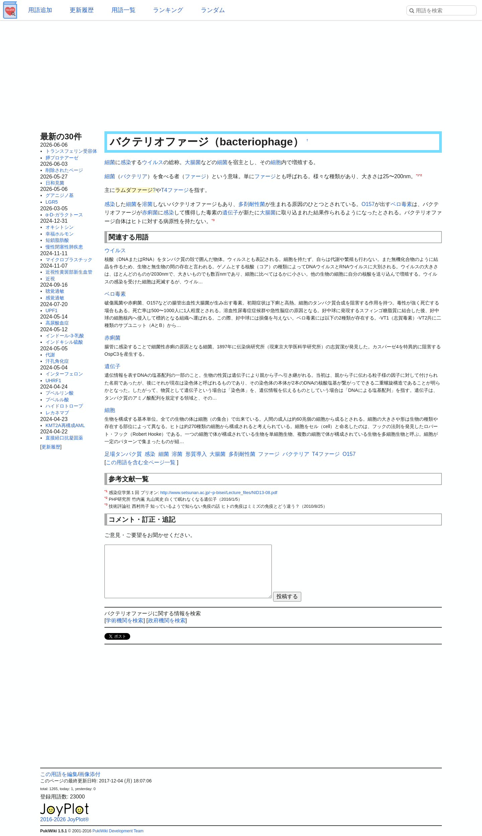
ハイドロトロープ (64, 406)
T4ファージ (175, 190)
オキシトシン (60, 227)
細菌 (109, 162)
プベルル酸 (57, 399)
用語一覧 (123, 10)
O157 (368, 204)
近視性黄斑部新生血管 (69, 272)
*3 (213, 220)
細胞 (275, 162)
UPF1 (52, 310)
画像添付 (89, 774)
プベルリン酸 (60, 393)
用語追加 (40, 10)
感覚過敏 (55, 297)
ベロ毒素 (401, 204)
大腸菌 (193, 162)
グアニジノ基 (60, 195)
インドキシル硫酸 (64, 342)
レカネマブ (57, 412)
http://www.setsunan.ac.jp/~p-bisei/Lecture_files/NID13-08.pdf (218, 492)
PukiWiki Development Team (118, 831)
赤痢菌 (150, 212)
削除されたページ (64, 170)
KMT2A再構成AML (65, 425)
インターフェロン (64, 373)
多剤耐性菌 (251, 204)
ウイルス (152, 162)
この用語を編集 (59, 774)
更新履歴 (82, 10)
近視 (50, 278)
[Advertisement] (241, 74)
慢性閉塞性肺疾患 (64, 247)
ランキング (168, 10)
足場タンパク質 (123, 454)
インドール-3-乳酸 (65, 335)
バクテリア (133, 176)
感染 (125, 162)
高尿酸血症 (57, 323)
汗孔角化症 (57, 361)
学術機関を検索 (124, 620)
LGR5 (52, 202)
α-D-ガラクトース (64, 214)
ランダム (213, 10)
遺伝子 (230, 212)
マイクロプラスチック (69, 259)
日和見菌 (55, 183)
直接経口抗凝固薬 (64, 437)
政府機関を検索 (166, 620)
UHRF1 (53, 380)
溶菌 (147, 204)
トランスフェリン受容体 (71, 151)
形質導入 (196, 454)
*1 (417, 175)
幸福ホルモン (60, 233)
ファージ (195, 176)
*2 (420, 175)
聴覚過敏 (55, 291)
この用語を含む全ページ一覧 (140, 462)
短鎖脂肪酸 (57, 240)
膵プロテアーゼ (62, 157)
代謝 (50, 354)
